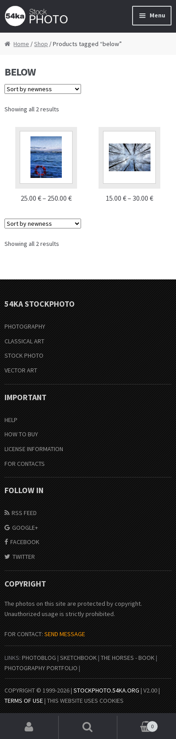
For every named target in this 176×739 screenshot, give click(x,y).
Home (21, 44)
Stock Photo (23, 355)
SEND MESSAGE (64, 634)
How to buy (21, 434)
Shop (41, 44)
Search (88, 727)
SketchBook (78, 658)
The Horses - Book (128, 658)
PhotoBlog (39, 658)
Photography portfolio (40, 668)
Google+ (25, 528)
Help (10, 420)
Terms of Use (23, 701)
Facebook (24, 542)
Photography (24, 326)
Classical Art (24, 341)
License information (33, 449)
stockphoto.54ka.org (106, 690)
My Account (29, 727)
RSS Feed (24, 513)
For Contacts (24, 464)
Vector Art (20, 370)
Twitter (24, 557)
